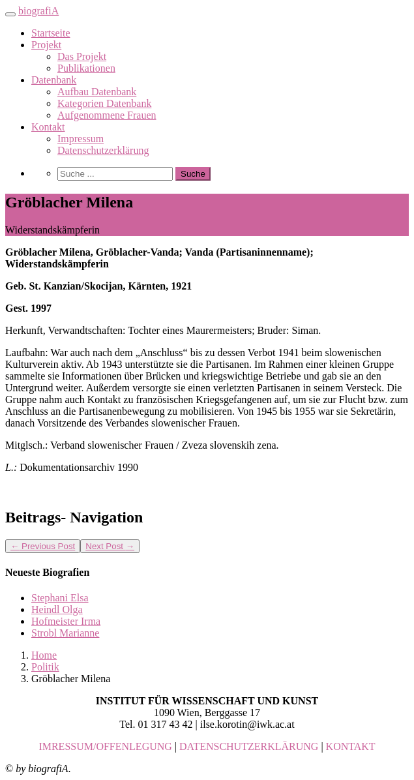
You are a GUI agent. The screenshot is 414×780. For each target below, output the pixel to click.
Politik (45, 666)
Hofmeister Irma (65, 621)
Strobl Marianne (65, 632)
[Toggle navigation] (10, 14)
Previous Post (42, 546)
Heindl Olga (57, 609)
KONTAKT (351, 746)
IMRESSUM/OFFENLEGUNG (104, 746)
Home (44, 655)
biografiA (38, 10)
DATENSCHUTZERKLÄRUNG (248, 746)
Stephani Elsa (60, 597)
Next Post (109, 546)
